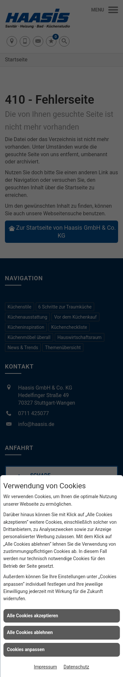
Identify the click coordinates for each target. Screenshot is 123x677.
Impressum (45, 666)
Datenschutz (76, 666)
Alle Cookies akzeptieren (32, 615)
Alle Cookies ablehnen (30, 632)
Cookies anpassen (26, 649)
